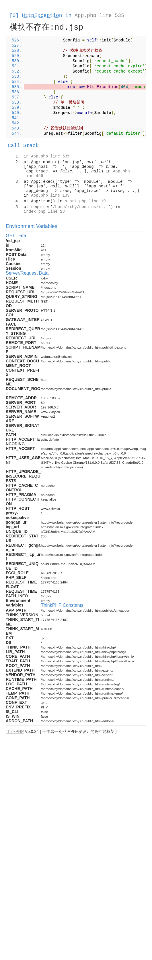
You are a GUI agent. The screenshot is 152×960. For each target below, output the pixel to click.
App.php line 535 (99, 15)
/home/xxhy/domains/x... (80, 207)
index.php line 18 (44, 211)
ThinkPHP (15, 731)
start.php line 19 (85, 201)
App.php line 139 (50, 195)
